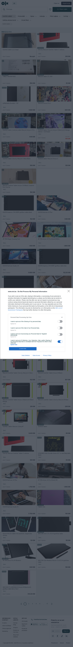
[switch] (60, 321)
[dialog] (36, 323)
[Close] (69, 291)
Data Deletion (26, 355)
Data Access (36, 355)
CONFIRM (22, 348)
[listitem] (36, 317)
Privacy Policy (47, 355)
